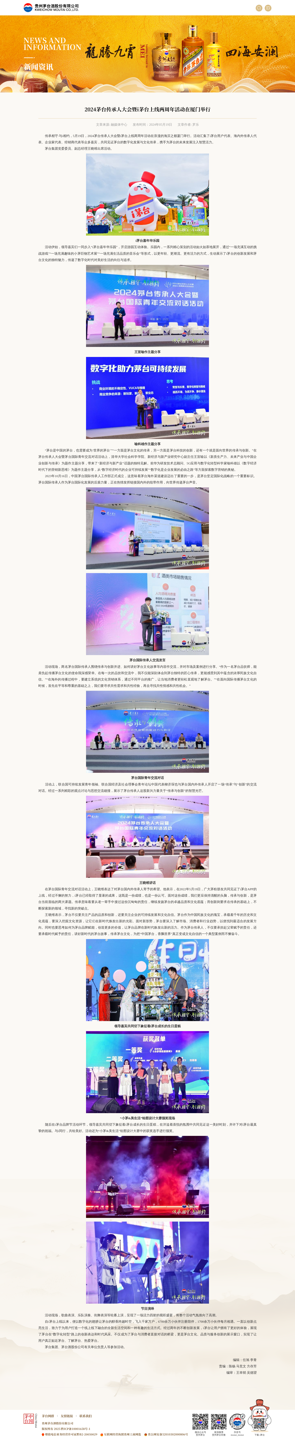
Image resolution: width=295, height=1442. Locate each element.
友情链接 (67, 1415)
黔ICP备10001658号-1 (75, 1429)
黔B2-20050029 (87, 1434)
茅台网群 (48, 1415)
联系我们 (85, 1415)
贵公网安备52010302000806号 (168, 1434)
